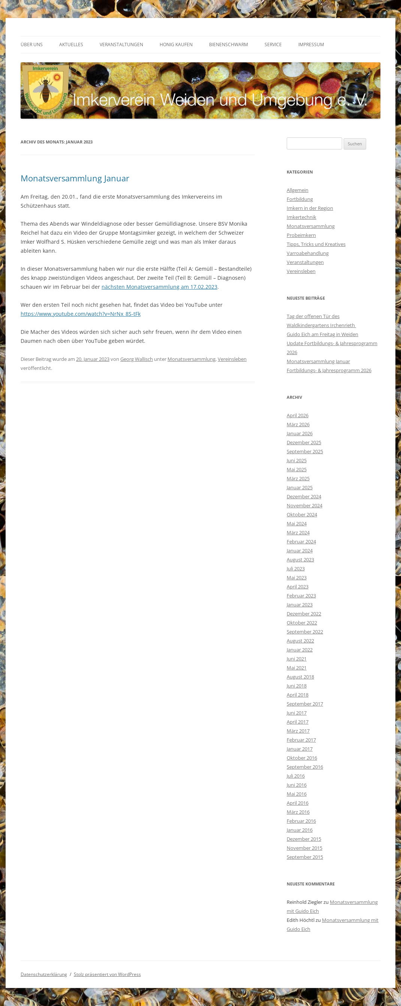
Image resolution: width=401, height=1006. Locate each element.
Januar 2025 (300, 487)
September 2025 (305, 451)
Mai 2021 (297, 667)
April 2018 (297, 694)
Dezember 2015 (304, 839)
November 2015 (304, 848)
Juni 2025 (297, 460)
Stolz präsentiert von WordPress (107, 974)
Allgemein (297, 190)
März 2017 (298, 730)
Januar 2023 (300, 604)
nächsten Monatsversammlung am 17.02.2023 (159, 286)
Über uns (32, 44)
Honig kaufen (176, 44)
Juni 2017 (297, 712)
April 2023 (297, 586)
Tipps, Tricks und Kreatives (316, 244)
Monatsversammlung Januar (75, 178)
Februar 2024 (301, 541)
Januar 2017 (300, 748)
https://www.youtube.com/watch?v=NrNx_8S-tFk (81, 313)
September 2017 (305, 703)
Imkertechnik (301, 217)
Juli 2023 (296, 568)
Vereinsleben (232, 359)
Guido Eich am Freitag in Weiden (322, 334)
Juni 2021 (297, 658)
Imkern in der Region (310, 208)
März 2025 (298, 478)
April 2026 (297, 415)
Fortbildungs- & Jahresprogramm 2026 (329, 370)
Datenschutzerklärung (44, 974)
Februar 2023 (301, 595)
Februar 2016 (301, 820)
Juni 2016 (297, 784)
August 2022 (300, 640)
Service (273, 44)
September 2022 (305, 631)
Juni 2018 (297, 685)
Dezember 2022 (304, 613)
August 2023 (300, 559)
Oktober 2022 (302, 622)
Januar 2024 (300, 550)
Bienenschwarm (228, 44)
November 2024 (304, 505)
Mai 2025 (297, 469)
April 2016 (297, 802)
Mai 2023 (297, 577)
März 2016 (298, 811)
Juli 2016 (296, 775)
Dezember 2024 (304, 496)
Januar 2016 (300, 830)
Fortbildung (300, 199)
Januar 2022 (300, 649)
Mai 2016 (297, 793)
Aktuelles (71, 44)
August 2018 (300, 676)
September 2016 (305, 766)
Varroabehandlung (308, 253)
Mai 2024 (297, 523)
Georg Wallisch (136, 359)
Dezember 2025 (304, 442)
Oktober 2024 (302, 514)
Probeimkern (301, 235)
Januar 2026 (300, 433)
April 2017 (297, 721)
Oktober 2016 (302, 757)
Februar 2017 (301, 739)
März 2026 (298, 424)
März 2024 (298, 532)
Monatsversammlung (191, 359)
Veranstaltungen (121, 44)
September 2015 (305, 857)
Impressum (311, 44)
